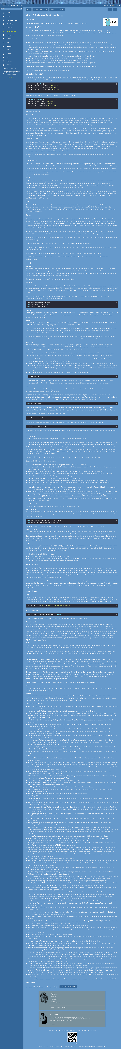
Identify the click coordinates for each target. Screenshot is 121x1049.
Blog (5, 42)
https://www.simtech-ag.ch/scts (72, 1043)
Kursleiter (7, 39)
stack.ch (31, 23)
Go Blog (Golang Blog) (40, 9)
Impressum (52, 1024)
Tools (6, 57)
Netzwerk (7, 46)
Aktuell (6, 13)
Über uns (7, 61)
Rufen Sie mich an (61, 1006)
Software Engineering (10, 20)
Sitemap (6, 65)
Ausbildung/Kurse (9, 31)
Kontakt (6, 54)
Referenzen (7, 50)
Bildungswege (8, 35)
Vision (6, 16)
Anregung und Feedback (68, 985)
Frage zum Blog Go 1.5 (57, 9)
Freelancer (7, 27)
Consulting (7, 24)
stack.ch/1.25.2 (15, 68)
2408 (95, 1029)
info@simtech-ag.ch (55, 1001)
